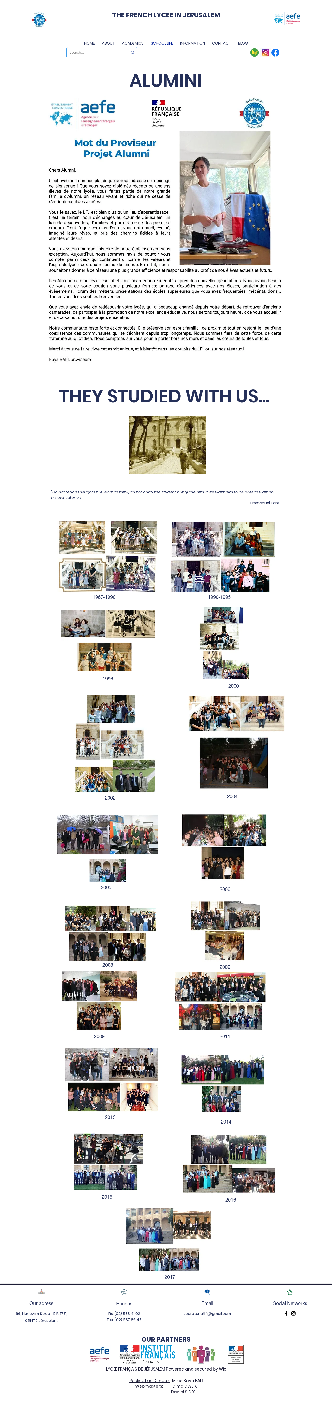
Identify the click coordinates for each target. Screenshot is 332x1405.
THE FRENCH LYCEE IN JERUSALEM (166, 15)
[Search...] (95, 52)
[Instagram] (293, 1313)
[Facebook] (286, 1313)
